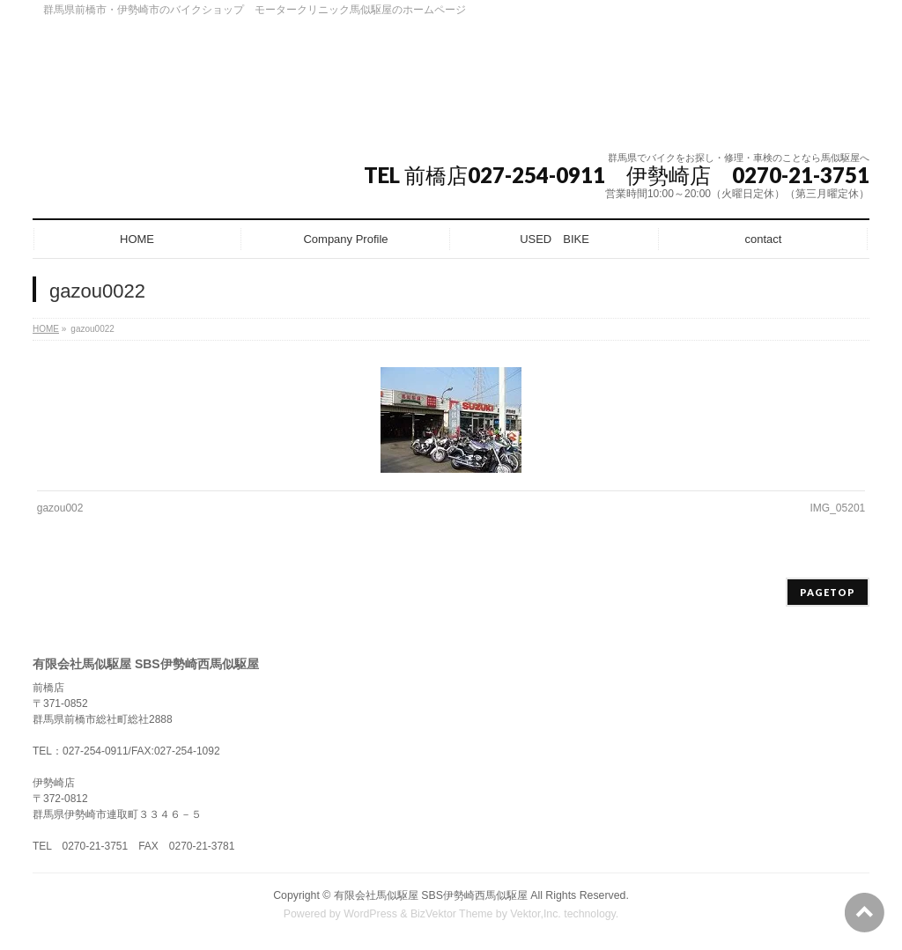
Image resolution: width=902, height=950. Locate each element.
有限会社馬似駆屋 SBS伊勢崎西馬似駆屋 (431, 895)
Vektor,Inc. (535, 914)
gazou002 (60, 508)
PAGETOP (827, 592)
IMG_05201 (838, 508)
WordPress (370, 914)
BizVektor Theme (451, 914)
